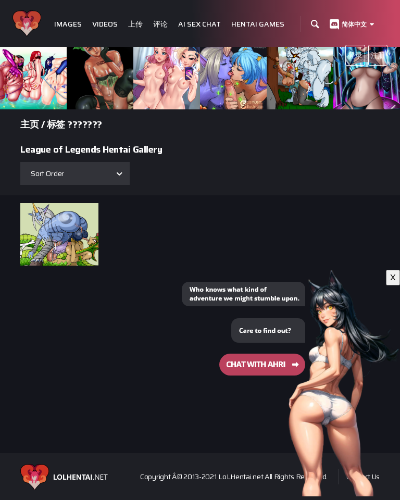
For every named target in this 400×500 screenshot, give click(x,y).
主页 (29, 124)
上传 (135, 24)
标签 (56, 124)
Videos (105, 24)
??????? (84, 124)
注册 (378, 55)
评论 (160, 24)
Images (68, 24)
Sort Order (47, 173)
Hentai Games (257, 24)
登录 (355, 55)
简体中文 (354, 24)
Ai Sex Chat (199, 24)
